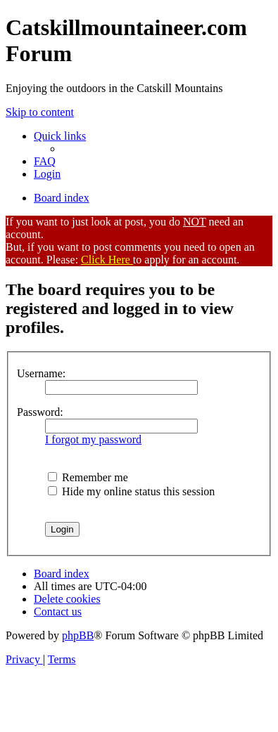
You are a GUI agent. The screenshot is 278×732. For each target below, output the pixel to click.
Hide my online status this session (131, 491)
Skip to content (40, 112)
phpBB (78, 635)
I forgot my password (93, 439)
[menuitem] (45, 161)
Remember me (88, 477)
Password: (40, 412)
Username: (41, 373)
